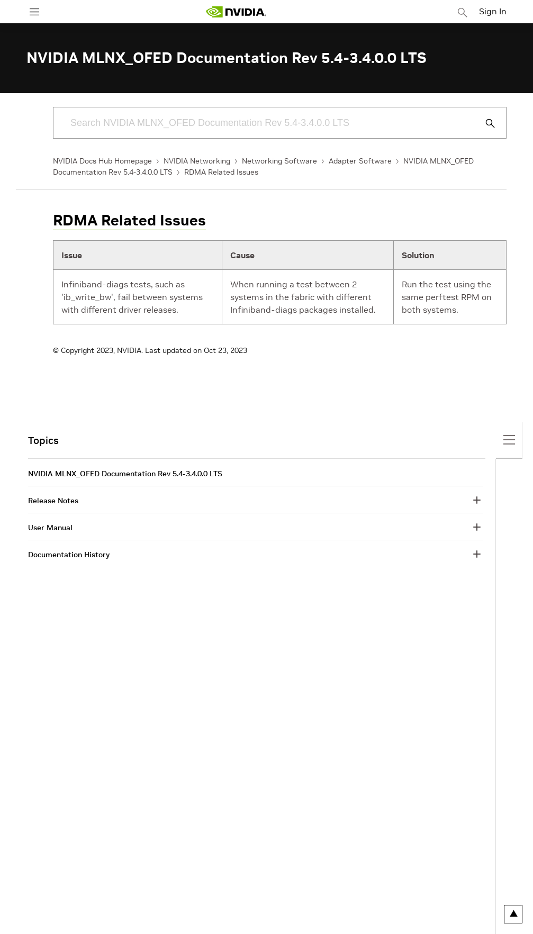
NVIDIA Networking (197, 161)
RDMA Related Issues (221, 172)
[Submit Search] (484, 123)
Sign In (493, 11)
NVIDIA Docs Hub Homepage (102, 161)
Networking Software (279, 161)
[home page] (236, 11)
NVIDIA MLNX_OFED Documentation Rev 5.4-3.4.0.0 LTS (125, 473)
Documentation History (69, 554)
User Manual (50, 527)
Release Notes (53, 500)
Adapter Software (360, 161)
